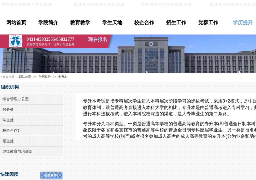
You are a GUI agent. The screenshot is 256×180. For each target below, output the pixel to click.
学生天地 (112, 22)
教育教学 (80, 22)
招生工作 (176, 22)
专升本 (62, 76)
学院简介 (48, 22)
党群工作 (208, 22)
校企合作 (144, 22)
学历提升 (45, 76)
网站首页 (16, 22)
